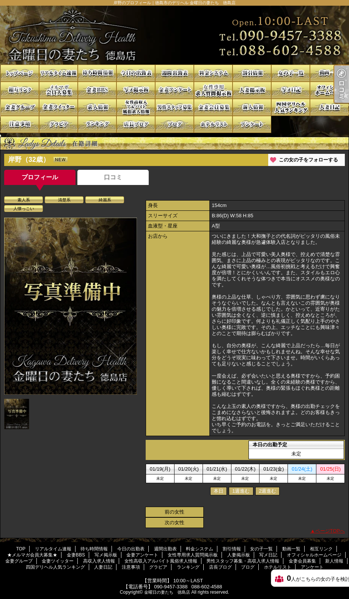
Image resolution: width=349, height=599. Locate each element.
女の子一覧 (290, 73)
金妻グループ (19, 107)
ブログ (174, 124)
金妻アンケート (174, 90)
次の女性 (174, 522)
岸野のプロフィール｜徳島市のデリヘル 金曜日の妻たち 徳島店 (174, 35)
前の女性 (174, 512)
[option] (70, 306)
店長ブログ (135, 124)
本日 (218, 491)
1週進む (241, 491)
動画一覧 (329, 73)
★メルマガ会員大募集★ (58, 90)
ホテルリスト (213, 124)
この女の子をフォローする (308, 160)
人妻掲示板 (252, 90)
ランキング (97, 124)
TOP (19, 73)
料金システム (213, 73)
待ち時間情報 (97, 73)
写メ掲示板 (135, 90)
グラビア (58, 124)
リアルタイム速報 (58, 73)
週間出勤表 (174, 73)
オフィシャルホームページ (329, 90)
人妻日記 (329, 107)
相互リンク (19, 90)
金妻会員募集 (213, 107)
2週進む (267, 491)
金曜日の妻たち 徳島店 (167, 592)
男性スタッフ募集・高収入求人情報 (174, 107)
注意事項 (19, 124)
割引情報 (252, 73)
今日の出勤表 (135, 73)
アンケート (252, 124)
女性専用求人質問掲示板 (213, 90)
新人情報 (252, 107)
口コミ (113, 177)
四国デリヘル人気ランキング (290, 107)
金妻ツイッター (58, 107)
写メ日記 (290, 90)
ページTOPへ (330, 531)
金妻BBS (97, 90)
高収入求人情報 (97, 107)
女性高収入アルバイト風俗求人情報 (135, 107)
